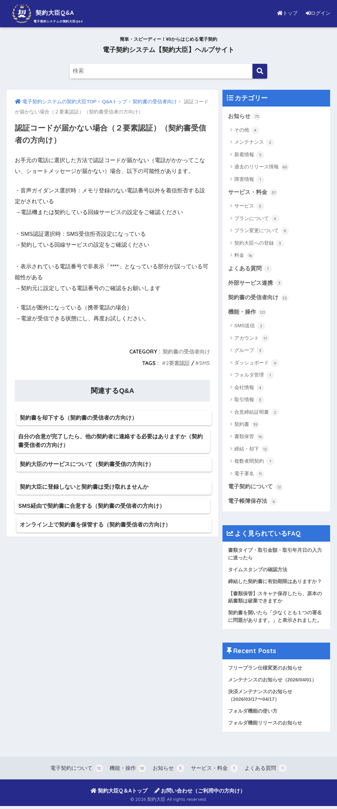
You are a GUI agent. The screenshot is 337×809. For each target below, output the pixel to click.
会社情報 (249, 389)
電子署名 (249, 475)
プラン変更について (261, 231)
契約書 (246, 425)
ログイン (317, 13)
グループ (249, 351)
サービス (249, 206)
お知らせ (244, 116)
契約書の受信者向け (186, 351)
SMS (204, 363)
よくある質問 (250, 269)
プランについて (256, 219)
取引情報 (249, 401)
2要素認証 (178, 363)
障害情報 (249, 180)
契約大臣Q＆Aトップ (119, 793)
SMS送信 (249, 327)
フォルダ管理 (254, 376)
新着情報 (249, 155)
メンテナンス (254, 143)
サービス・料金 (253, 193)
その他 (246, 130)
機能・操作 (247, 313)
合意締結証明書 (256, 413)
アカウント (251, 339)
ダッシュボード (256, 364)
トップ (285, 13)
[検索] (259, 71)
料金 (244, 256)
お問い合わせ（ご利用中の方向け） (199, 793)
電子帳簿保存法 (253, 502)
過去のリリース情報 (261, 167)
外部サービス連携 (255, 284)
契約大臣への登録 (259, 244)
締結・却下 (251, 450)
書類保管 (249, 438)
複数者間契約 (254, 462)
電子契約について (255, 488)
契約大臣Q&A (47, 12)
